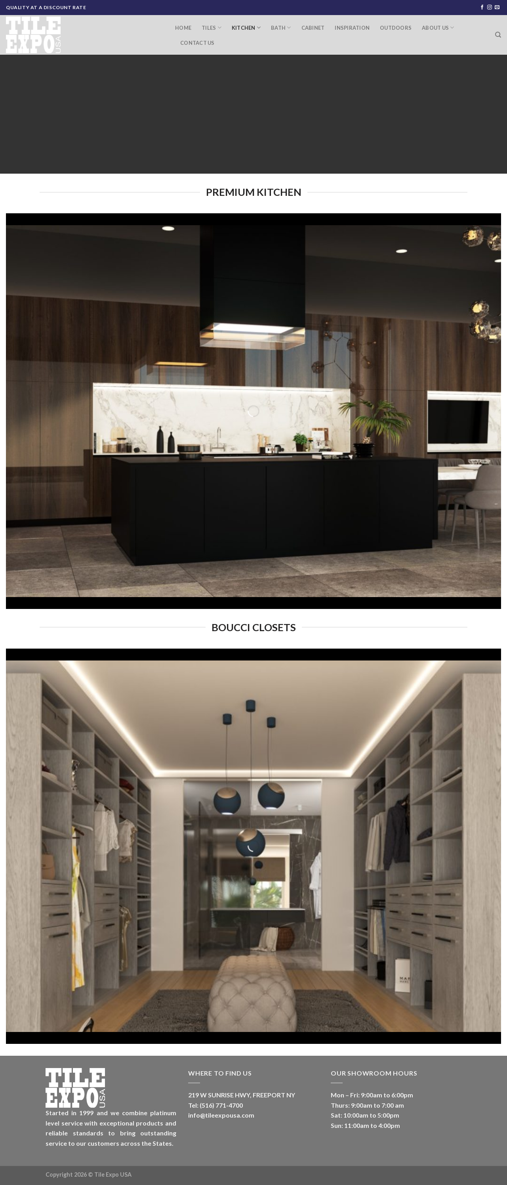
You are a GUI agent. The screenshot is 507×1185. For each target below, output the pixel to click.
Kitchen (246, 27)
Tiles (211, 27)
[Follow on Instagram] (489, 7)
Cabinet (313, 28)
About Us (438, 27)
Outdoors (396, 28)
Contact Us (197, 43)
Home (183, 28)
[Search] (498, 34)
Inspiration (352, 28)
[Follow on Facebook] (482, 7)
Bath (281, 27)
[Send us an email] (497, 7)
